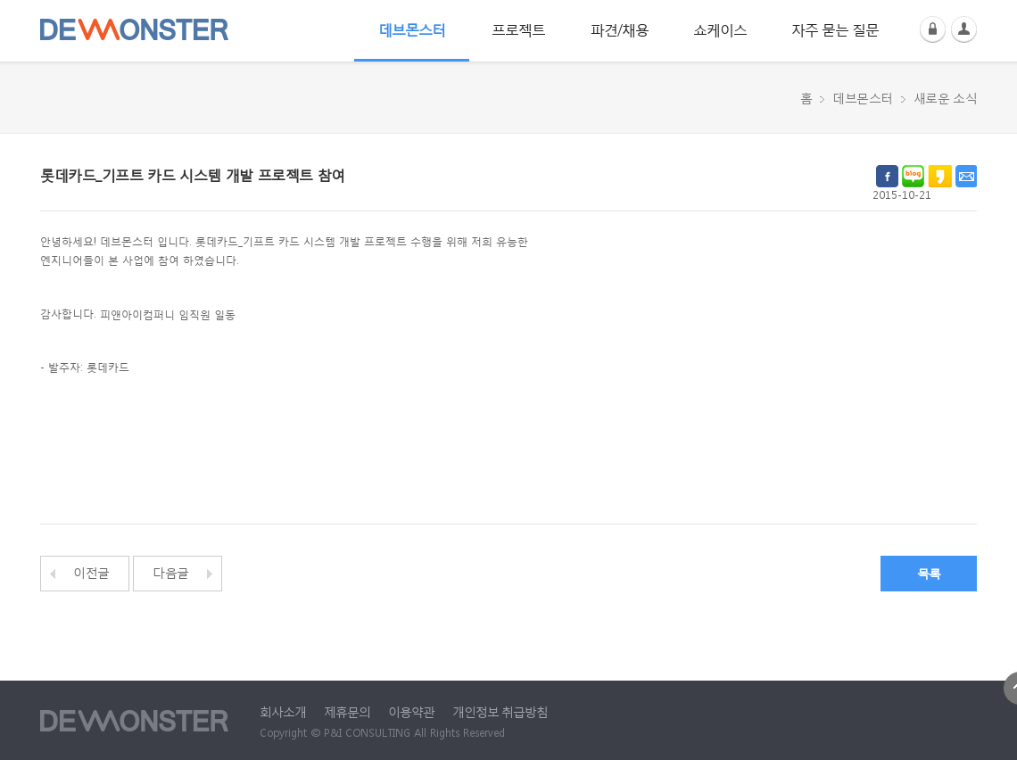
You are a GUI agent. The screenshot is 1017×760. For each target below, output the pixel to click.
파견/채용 (620, 29)
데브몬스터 (411, 29)
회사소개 (283, 711)
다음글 (171, 572)
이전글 (91, 572)
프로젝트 (518, 29)
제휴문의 (347, 711)
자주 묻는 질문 (835, 29)
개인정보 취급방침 (500, 711)
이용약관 (411, 711)
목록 (929, 573)
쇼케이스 (720, 29)
